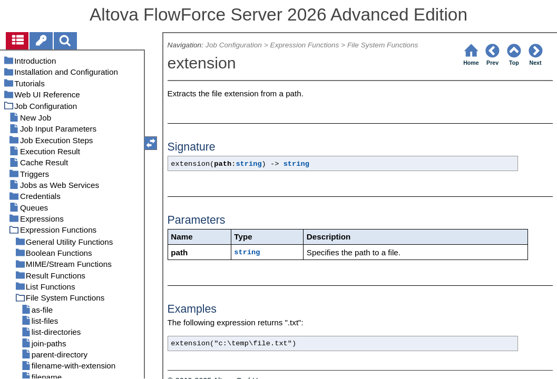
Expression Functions (304, 45)
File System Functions (382, 45)
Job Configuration (234, 45)
